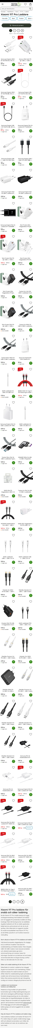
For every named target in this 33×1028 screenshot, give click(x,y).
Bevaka (29, 827)
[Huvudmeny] (2, 4)
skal (9, 1005)
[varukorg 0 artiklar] (30, 4)
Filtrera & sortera (16, 25)
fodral (24, 1005)
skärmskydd (27, 1002)
